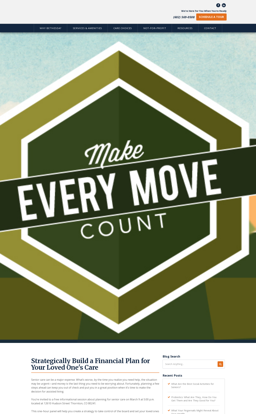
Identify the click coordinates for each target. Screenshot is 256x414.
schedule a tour (211, 17)
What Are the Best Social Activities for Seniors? (192, 385)
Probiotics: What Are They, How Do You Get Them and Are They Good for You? (193, 398)
